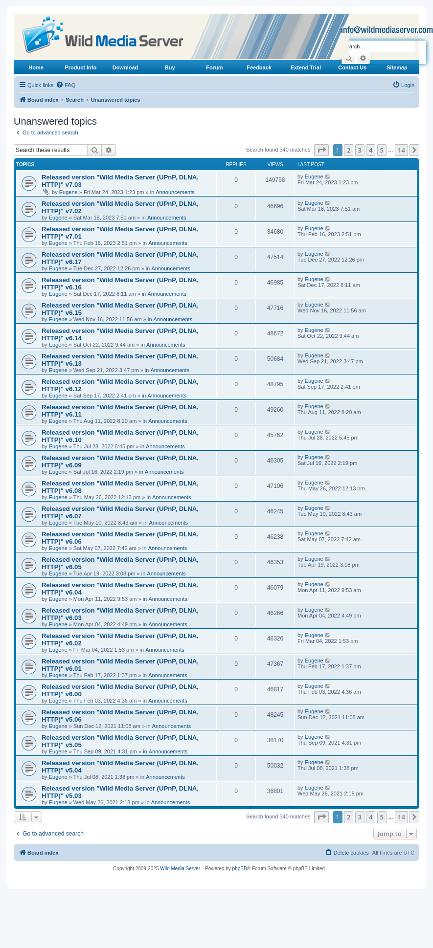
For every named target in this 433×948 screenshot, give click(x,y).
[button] (321, 150)
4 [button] (370, 150)
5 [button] (382, 150)
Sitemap (397, 67)
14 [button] (401, 150)
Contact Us (352, 67)
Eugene (68, 192)
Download (125, 67)
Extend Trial (306, 67)
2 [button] (348, 150)
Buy (170, 67)
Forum (214, 67)
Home (36, 67)
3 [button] (360, 150)
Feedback (259, 67)
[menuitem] (65, 85)
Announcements (175, 192)
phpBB (239, 868)
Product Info (80, 67)
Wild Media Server (180, 868)
